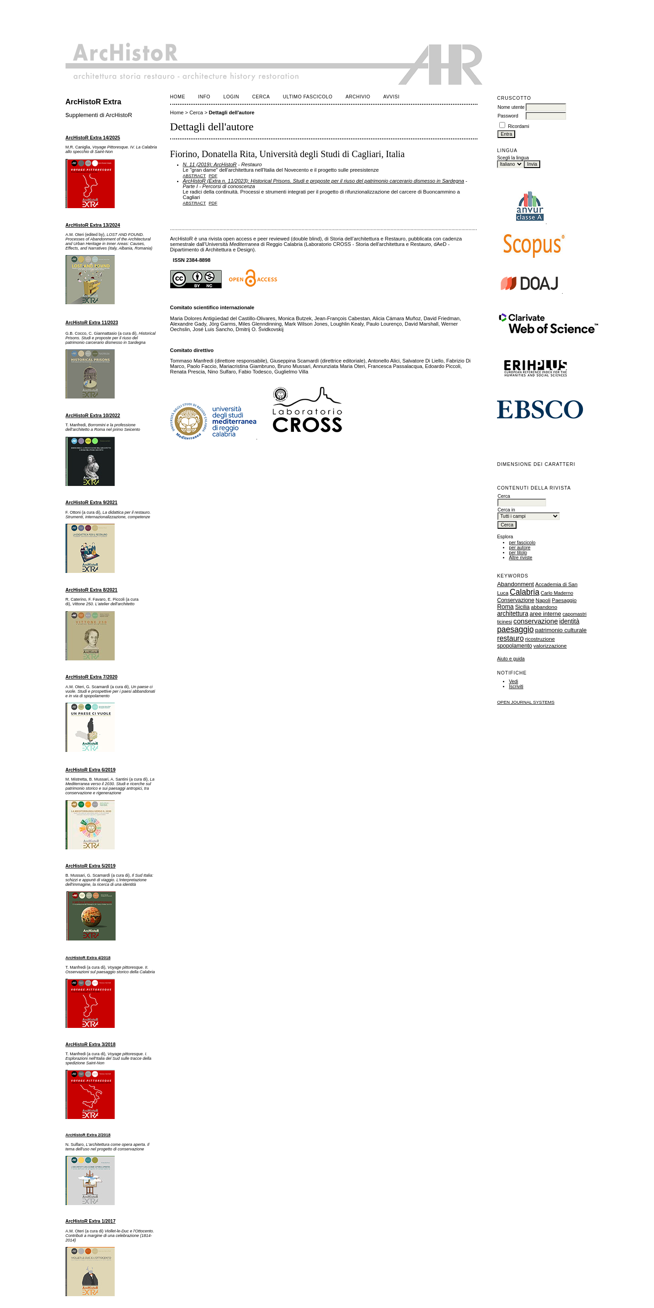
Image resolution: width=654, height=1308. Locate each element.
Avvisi (391, 96)
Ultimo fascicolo (308, 96)
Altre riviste (520, 557)
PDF (213, 175)
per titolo (518, 552)
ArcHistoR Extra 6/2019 (91, 769)
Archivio (357, 96)
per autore (519, 547)
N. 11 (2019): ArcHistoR (210, 164)
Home (177, 96)
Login (231, 96)
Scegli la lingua (513, 157)
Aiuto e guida (511, 658)
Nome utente (511, 107)
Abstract (194, 175)
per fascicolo (522, 542)
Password (507, 115)
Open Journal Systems (525, 702)
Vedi (513, 681)
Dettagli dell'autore (231, 112)
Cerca (261, 96)
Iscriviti (516, 686)
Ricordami (518, 126)
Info (204, 96)
